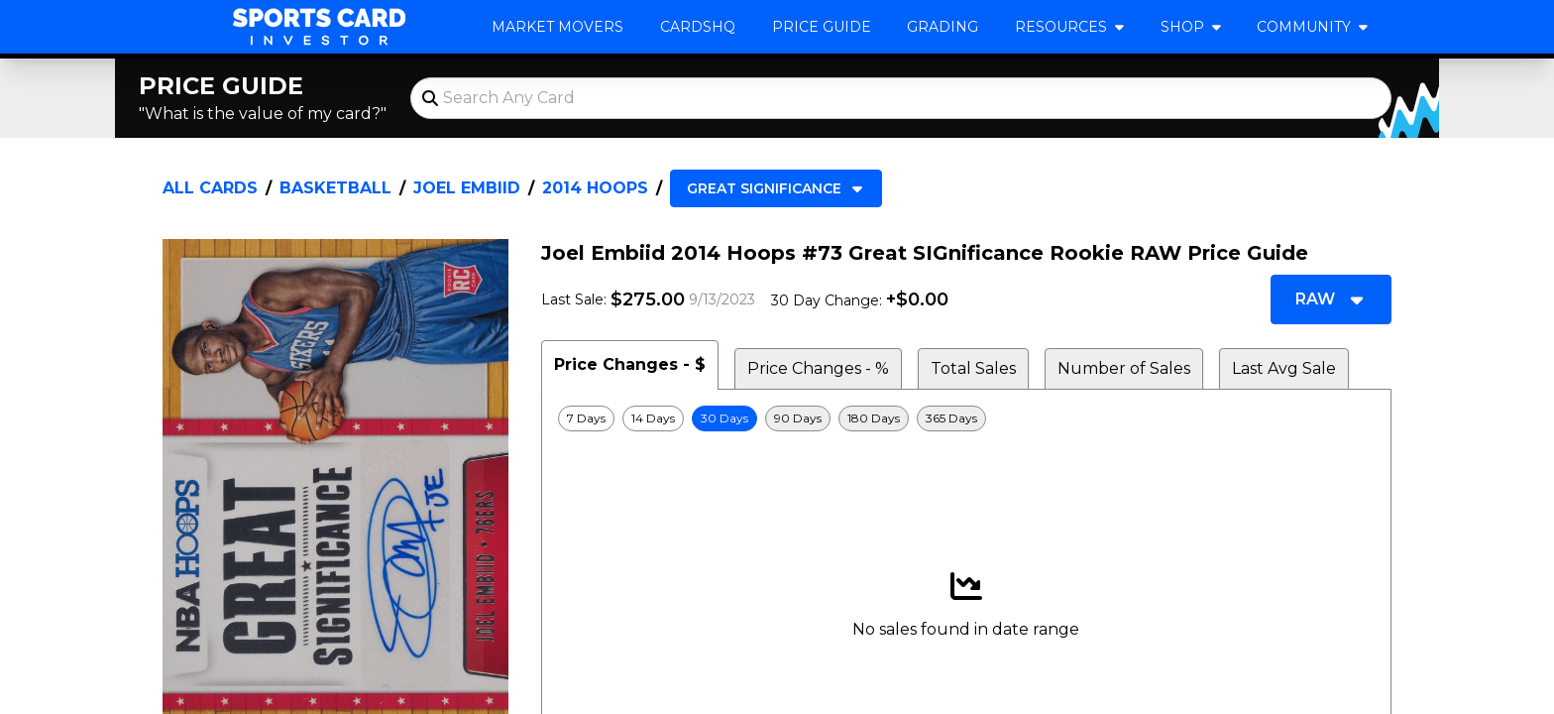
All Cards (210, 187)
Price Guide (821, 27)
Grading (942, 27)
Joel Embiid (466, 187)
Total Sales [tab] (973, 368)
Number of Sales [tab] (1123, 368)
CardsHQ (697, 27)
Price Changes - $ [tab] (630, 364)
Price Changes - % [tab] (818, 368)
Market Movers (557, 27)
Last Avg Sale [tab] (1284, 368)
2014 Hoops (595, 187)
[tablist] (966, 365)
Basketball (335, 187)
